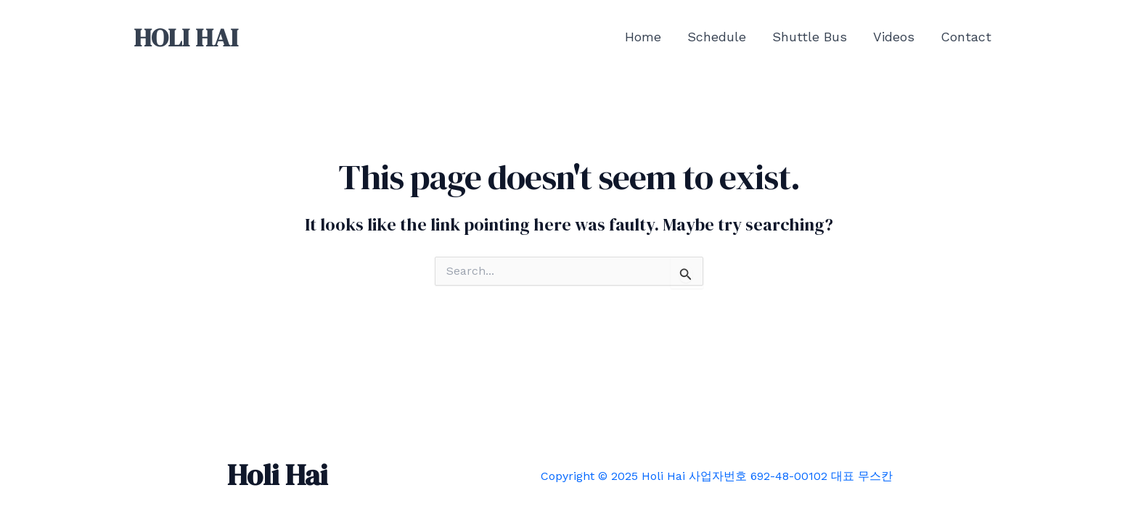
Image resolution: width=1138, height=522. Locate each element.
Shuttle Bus (809, 36)
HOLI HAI (186, 37)
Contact (966, 36)
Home (643, 36)
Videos (893, 36)
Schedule (716, 36)
